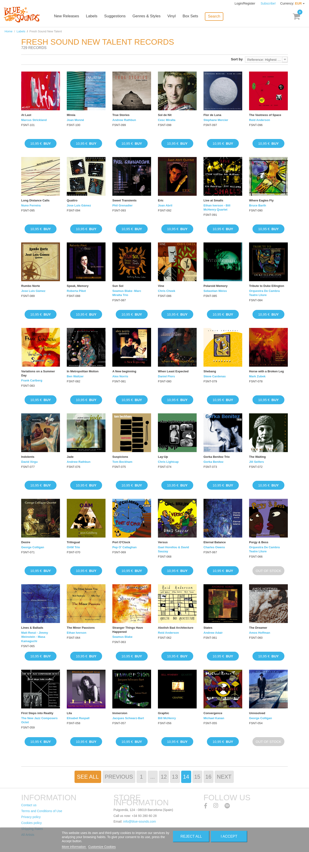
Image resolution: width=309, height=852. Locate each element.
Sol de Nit (165, 115)
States (207, 627)
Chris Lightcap (168, 461)
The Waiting (257, 456)
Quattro (72, 200)
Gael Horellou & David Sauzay (173, 549)
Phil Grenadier (122, 205)
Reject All (191, 836)
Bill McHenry (167, 718)
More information (74, 847)
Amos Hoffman (259, 632)
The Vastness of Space (265, 115)
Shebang (209, 371)
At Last (26, 115)
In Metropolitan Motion (82, 371)
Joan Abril (165, 205)
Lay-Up (163, 456)
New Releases (70, 16)
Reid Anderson (259, 120)
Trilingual (73, 542)
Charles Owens (214, 547)
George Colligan (32, 547)
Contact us (28, 805)
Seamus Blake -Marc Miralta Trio (126, 293)
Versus (163, 542)
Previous (119, 777)
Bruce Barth (257, 205)
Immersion (119, 713)
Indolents (27, 456)
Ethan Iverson (76, 632)
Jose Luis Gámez (79, 205)
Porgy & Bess (258, 542)
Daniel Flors (166, 376)
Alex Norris (120, 376)
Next (224, 777)
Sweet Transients (124, 200)
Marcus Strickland (34, 120)
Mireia (71, 115)
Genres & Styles (150, 16)
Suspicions (120, 456)
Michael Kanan (213, 718)
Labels (95, 16)
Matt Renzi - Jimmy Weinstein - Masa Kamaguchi (34, 637)
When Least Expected (173, 371)
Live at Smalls (213, 200)
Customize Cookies (102, 847)
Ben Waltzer (75, 376)
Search (218, 16)
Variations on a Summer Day (38, 373)
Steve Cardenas (214, 376)
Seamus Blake (122, 636)
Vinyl (175, 16)
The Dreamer (258, 627)
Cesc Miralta (166, 120)
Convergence (212, 713)
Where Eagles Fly (261, 200)
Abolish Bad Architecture (175, 627)
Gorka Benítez (213, 461)
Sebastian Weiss (215, 291)
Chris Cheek (166, 291)
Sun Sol (117, 286)
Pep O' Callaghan (124, 547)
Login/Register (245, 3)
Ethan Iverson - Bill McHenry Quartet (216, 207)
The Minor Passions (81, 627)
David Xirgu (29, 461)
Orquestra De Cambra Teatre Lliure (264, 293)
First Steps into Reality (37, 713)
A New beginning (124, 371)
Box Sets (194, 16)
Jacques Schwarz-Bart (128, 718)
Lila (69, 713)
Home (9, 31)
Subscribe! (268, 3)
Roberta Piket (76, 291)
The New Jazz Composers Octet (39, 720)
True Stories (120, 115)
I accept (229, 836)
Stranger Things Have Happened (127, 629)
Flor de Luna (212, 115)
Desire (25, 542)
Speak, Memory (77, 286)
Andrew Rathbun (124, 120)
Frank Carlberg (31, 380)
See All (88, 777)
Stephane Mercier (215, 120)
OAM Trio (73, 547)
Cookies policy (31, 823)
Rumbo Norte (30, 286)
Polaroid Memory (215, 286)
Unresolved (257, 713)
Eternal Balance (214, 542)
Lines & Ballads (32, 627)
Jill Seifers (256, 461)
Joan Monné (75, 120)
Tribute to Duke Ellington (266, 286)
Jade (70, 456)
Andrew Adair (213, 632)
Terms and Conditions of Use (41, 811)
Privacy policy (31, 817)
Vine (161, 286)
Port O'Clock (121, 542)
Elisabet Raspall (78, 718)
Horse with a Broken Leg (266, 371)
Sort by (237, 59)
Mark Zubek (257, 376)
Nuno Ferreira (31, 205)
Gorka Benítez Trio (216, 456)
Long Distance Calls (35, 200)
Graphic (163, 713)
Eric (161, 200)
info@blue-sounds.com (139, 821)
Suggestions (119, 16)
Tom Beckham (122, 461)
